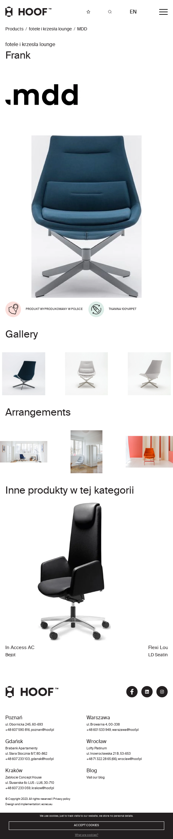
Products (14, 29)
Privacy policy (61, 799)
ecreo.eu (46, 804)
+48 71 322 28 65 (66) (101, 759)
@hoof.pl (133, 730)
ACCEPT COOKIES (86, 825)
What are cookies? (86, 835)
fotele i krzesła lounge (50, 29)
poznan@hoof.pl (42, 730)
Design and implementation (22, 804)
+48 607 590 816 (17, 730)
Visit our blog (95, 777)
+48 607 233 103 (17, 759)
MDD (82, 29)
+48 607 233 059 (17, 788)
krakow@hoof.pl (43, 788)
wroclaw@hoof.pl (129, 759)
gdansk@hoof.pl (42, 759)
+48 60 (91, 730)
